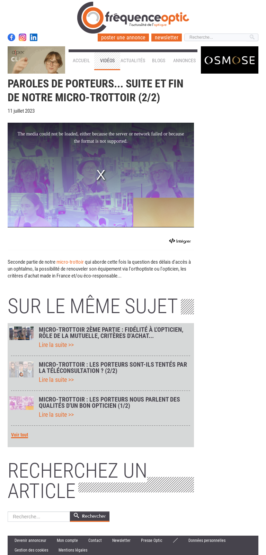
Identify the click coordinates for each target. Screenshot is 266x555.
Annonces (184, 60)
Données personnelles (206, 540)
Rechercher (90, 516)
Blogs (158, 60)
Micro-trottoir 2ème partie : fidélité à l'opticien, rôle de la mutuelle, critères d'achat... (111, 333)
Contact (95, 540)
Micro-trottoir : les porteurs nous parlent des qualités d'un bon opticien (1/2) (109, 402)
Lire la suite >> (56, 345)
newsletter (166, 37)
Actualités (133, 60)
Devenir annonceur (30, 540)
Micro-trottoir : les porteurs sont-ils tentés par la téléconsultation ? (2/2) (113, 367)
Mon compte (67, 540)
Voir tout (19, 435)
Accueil (81, 60)
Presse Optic (151, 540)
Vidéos (107, 60)
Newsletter (121, 540)
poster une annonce (123, 37)
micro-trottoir (70, 262)
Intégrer (183, 241)
